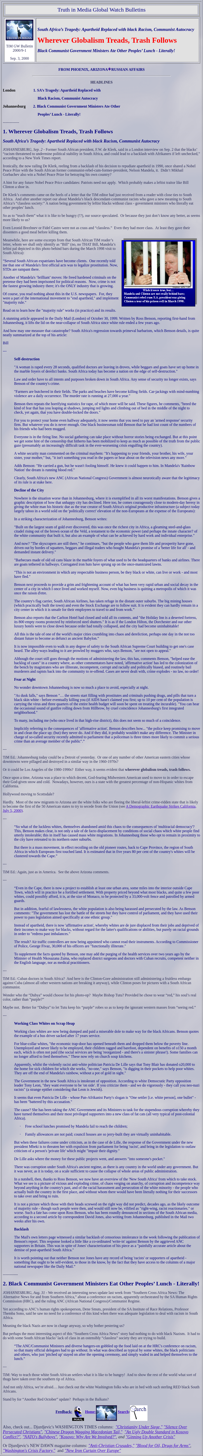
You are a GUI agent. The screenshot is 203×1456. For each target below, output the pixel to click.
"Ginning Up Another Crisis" (150, 1437)
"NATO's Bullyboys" (40, 1437)
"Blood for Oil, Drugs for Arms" (162, 1445)
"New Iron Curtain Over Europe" (92, 1450)
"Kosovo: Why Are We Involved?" (87, 1437)
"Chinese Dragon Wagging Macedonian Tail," (83, 1432)
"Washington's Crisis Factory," (29, 1450)
